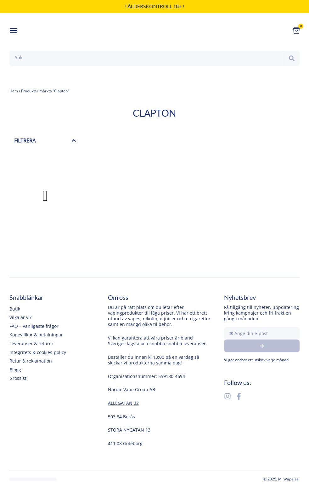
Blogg (15, 370)
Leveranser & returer (31, 343)
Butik (14, 309)
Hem (13, 91)
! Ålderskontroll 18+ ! (154, 6)
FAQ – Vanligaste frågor (34, 326)
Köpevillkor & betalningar (36, 335)
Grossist (17, 378)
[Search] (291, 58)
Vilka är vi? (20, 317)
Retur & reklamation (30, 361)
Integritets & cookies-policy (37, 352)
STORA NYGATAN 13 (129, 430)
